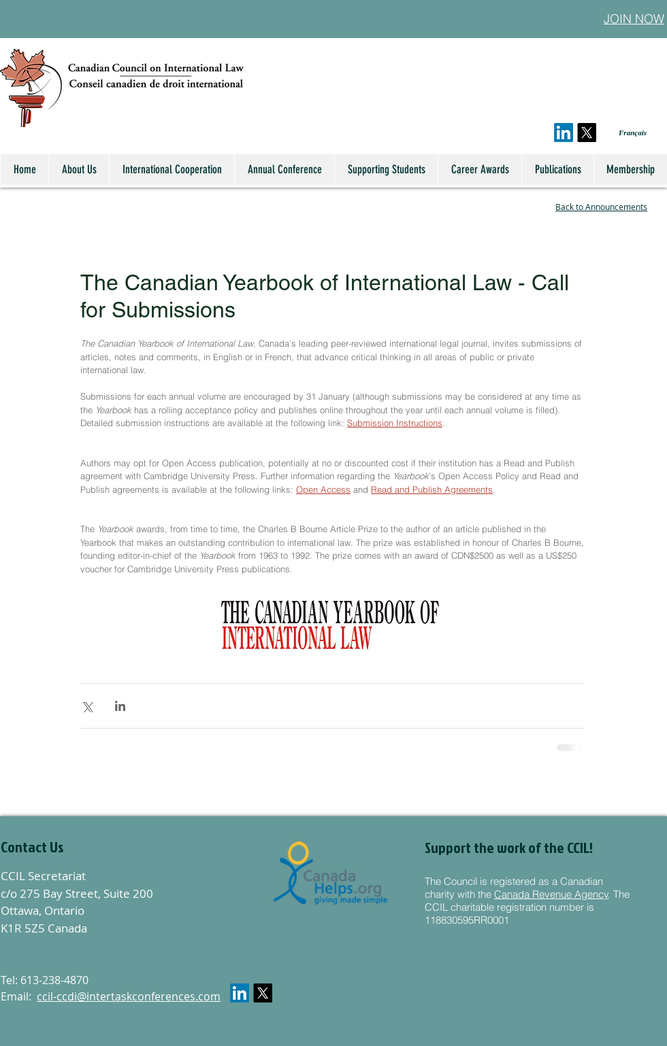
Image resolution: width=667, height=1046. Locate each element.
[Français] (623, 133)
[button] (74, 847)
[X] (586, 132)
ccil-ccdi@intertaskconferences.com (129, 996)
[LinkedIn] (563, 132)
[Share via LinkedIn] (120, 705)
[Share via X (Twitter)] (86, 705)
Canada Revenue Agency (551, 894)
